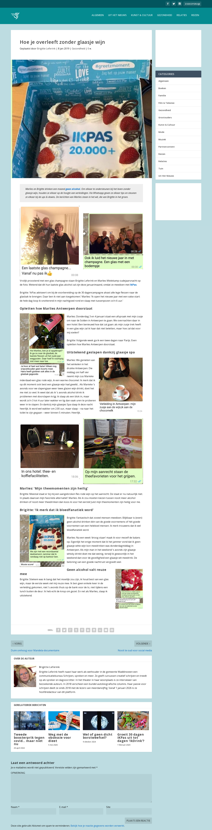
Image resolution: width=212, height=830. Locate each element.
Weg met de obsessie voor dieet (59, 739)
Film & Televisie (166, 104)
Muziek (162, 141)
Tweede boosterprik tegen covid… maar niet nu (29, 740)
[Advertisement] (178, 50)
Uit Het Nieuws (117, 16)
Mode (161, 133)
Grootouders (165, 119)
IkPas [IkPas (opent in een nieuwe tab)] (133, 286)
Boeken (162, 89)
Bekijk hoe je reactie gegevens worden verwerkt (97, 827)
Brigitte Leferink (46, 50)
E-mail (63, 808)
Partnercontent (166, 148)
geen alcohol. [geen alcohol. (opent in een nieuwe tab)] (73, 190)
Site (108, 808)
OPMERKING (18, 774)
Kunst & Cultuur (142, 16)
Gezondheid (164, 16)
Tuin (160, 170)
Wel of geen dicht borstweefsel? (97, 737)
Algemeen (98, 16)
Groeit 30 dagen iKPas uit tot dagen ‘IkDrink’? (130, 739)
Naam (15, 808)
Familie (162, 97)
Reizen (195, 16)
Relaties (182, 16)
